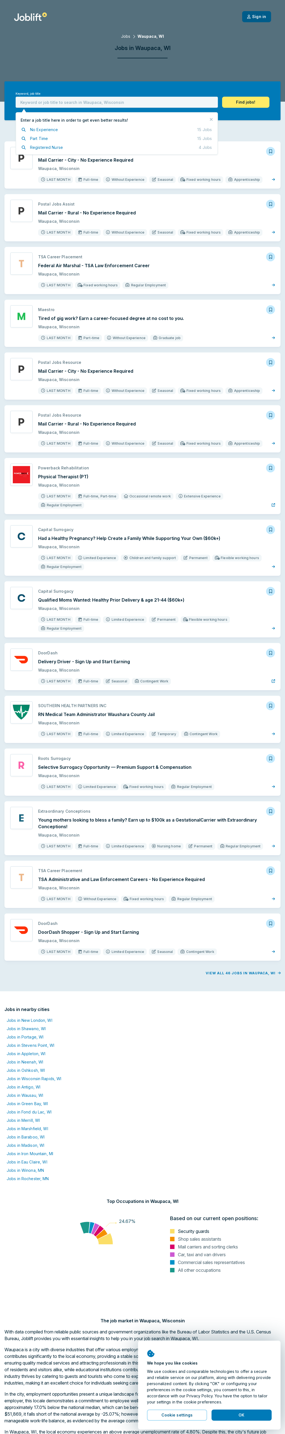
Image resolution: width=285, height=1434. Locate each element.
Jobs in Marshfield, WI (27, 1128)
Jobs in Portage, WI (25, 1037)
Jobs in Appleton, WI (26, 1053)
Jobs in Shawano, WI (26, 1028)
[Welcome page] (30, 16)
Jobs (125, 36)
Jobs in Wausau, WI (25, 1095)
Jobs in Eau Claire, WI (27, 1162)
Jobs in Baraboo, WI (26, 1137)
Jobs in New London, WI (29, 1020)
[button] (245, 102)
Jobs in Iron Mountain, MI (30, 1153)
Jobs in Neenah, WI (25, 1062)
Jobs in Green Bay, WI (27, 1103)
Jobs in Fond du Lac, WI (29, 1112)
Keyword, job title (28, 94)
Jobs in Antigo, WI (23, 1087)
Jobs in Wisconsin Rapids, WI (34, 1078)
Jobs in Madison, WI (25, 1145)
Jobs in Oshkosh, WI (26, 1070)
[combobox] (117, 102)
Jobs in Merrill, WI (23, 1120)
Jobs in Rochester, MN (28, 1178)
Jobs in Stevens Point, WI (30, 1045)
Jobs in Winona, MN (25, 1170)
